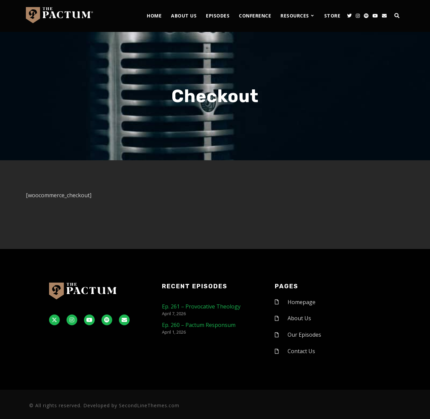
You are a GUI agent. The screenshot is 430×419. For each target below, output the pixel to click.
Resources (295, 15)
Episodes (217, 15)
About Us (184, 15)
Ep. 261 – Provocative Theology (201, 306)
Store (332, 15)
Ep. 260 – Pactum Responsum (198, 325)
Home (154, 15)
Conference (255, 15)
